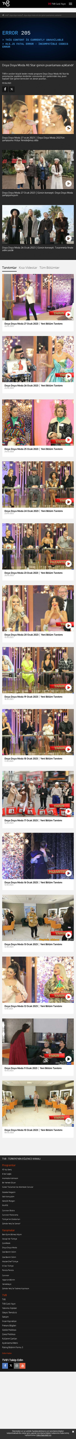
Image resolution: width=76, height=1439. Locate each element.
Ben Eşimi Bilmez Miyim (12, 1234)
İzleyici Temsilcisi (9, 1312)
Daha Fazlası (7, 1353)
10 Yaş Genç (7, 1169)
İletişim (5, 1317)
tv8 (6, 15)
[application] (38, 39)
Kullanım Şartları (9, 1338)
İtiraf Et (5, 1205)
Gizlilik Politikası (9, 1330)
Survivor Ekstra (8, 1210)
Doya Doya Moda (9, 1247)
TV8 (4, 1299)
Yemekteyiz (6, 1284)
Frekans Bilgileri (9, 1325)
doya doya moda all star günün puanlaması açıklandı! (42, 15)
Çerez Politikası (8, 1334)
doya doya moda (15, 15)
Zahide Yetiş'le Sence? (11, 1223)
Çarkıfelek (6, 1243)
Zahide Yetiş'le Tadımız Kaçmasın (15, 1288)
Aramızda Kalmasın (10, 1178)
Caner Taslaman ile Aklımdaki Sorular (17, 1187)
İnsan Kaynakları (9, 1321)
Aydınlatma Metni (10, 1343)
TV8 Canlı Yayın (57, 4)
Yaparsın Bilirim (8, 1280)
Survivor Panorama (10, 1215)
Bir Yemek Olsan (9, 1182)
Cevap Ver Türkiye (9, 1239)
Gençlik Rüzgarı (8, 1201)
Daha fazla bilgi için (43, 1435)
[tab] (9, 269)
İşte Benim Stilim (9, 1252)
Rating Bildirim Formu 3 (12, 1347)
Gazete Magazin (8, 1192)
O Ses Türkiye (7, 1266)
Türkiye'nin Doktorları (11, 1219)
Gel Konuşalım (8, 1196)
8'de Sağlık (6, 1174)
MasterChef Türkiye (10, 1261)
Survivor (5, 1275)
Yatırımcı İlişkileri (9, 1308)
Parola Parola (8, 1270)
